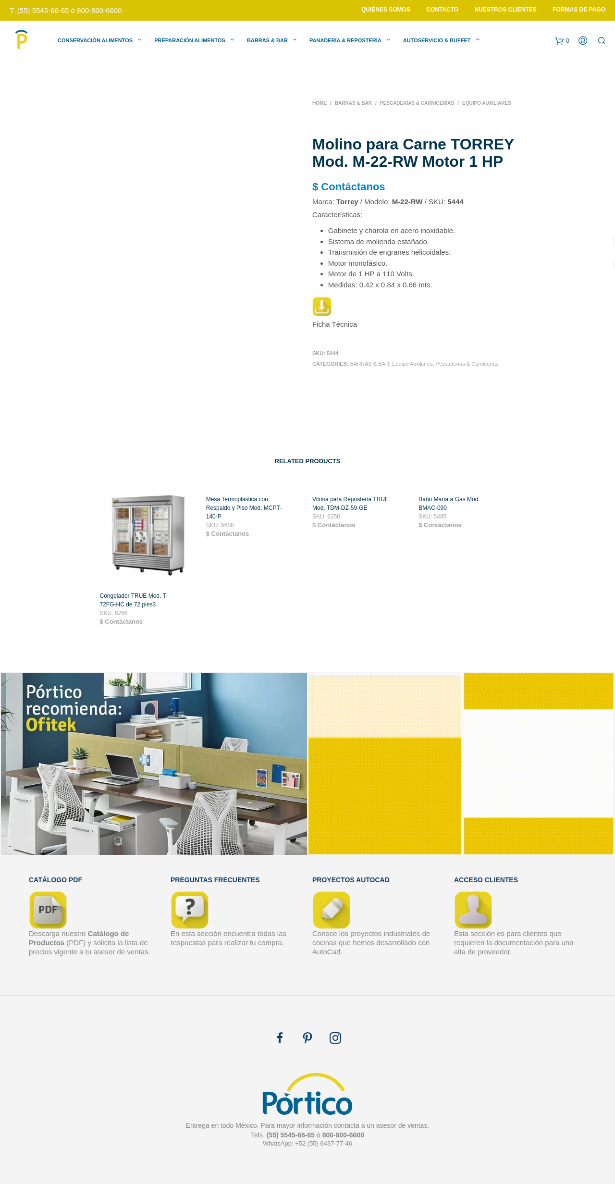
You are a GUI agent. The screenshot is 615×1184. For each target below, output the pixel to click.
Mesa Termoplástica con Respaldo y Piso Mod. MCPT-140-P (244, 512)
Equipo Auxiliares (486, 103)
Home (319, 103)
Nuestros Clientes (506, 9)
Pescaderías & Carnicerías (417, 103)
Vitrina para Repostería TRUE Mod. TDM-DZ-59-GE (350, 508)
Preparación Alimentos (189, 40)
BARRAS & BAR (353, 103)
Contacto (442, 9)
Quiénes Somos (385, 9)
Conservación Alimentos (95, 40)
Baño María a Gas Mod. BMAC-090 (449, 508)
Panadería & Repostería (345, 40)
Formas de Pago (579, 9)
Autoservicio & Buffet (437, 40)
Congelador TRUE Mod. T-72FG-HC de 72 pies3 (134, 604)
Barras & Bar (267, 40)
